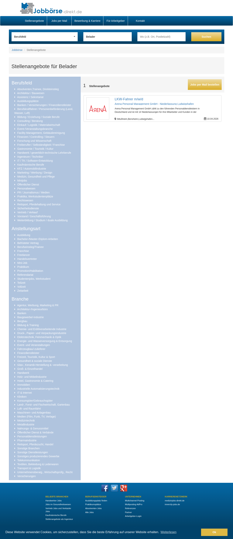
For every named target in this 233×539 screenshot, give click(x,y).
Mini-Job (22, 262)
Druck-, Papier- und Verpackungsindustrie (41, 333)
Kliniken (21, 396)
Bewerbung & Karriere (87, 20)
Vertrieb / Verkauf (27, 212)
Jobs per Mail (59, 20)
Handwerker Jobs (54, 500)
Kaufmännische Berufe (30, 164)
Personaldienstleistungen (32, 436)
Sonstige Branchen (28, 448)
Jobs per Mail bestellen (204, 84)
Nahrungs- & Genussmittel (32, 428)
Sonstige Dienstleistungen (32, 452)
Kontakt (140, 20)
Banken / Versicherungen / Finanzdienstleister (44, 105)
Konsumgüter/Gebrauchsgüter (35, 400)
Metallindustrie (25, 424)
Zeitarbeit (22, 290)
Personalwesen (26, 188)
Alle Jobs (89, 512)
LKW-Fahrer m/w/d (129, 99)
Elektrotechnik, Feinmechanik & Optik (39, 337)
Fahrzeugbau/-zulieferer (31, 349)
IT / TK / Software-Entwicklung (35, 160)
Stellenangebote (34, 20)
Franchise (23, 250)
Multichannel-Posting (134, 500)
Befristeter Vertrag (28, 243)
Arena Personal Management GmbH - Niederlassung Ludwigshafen (154, 103)
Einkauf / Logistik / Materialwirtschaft (38, 124)
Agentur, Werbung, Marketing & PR (37, 305)
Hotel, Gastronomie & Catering (35, 380)
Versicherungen (26, 476)
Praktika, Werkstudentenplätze (35, 196)
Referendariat (25, 274)
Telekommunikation (28, 460)
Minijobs (22, 180)
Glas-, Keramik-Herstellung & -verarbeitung (42, 364)
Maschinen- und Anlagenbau (34, 412)
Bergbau (22, 321)
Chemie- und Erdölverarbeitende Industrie (41, 329)
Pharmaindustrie (26, 440)
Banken (21, 313)
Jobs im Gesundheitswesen (58, 504)
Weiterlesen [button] (168, 532)
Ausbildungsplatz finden (96, 500)
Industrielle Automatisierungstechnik (38, 388)
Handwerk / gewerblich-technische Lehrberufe (44, 152)
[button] (197, 532)
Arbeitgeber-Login (133, 516)
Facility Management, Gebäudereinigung (41, 132)
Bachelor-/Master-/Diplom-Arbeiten (37, 239)
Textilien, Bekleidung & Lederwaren (38, 464)
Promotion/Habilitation (30, 270)
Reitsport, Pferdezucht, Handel (35, 444)
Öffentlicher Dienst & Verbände (35, 432)
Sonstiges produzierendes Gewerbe (38, 456)
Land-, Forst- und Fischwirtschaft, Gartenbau (43, 404)
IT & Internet (24, 392)
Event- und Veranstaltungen (33, 345)
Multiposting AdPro (133, 504)
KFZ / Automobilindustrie (31, 168)
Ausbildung (23, 235)
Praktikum (23, 266)
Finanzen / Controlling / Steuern (35, 136)
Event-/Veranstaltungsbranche (35, 128)
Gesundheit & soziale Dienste (34, 360)
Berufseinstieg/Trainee (30, 246)
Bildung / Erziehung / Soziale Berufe (38, 116)
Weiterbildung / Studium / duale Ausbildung (42, 220)
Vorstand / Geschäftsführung (34, 216)
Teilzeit (21, 282)
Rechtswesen (25, 200)
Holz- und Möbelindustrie (31, 376)
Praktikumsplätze (93, 504)
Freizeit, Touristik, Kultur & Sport (36, 356)
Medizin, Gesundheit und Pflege (36, 176)
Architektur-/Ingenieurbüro (32, 309)
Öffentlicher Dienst (28, 184)
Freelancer (23, 254)
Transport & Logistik (29, 468)
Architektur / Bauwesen (30, 93)
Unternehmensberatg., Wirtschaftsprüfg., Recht (45, 472)
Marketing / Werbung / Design (34, 172)
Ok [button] (214, 532)
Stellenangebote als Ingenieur (59, 519)
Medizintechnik (26, 420)
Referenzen (130, 508)
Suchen (206, 36)
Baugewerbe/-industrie (30, 317)
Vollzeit (21, 286)
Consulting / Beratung (30, 120)
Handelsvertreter (27, 258)
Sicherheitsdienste (28, 208)
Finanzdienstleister (28, 352)
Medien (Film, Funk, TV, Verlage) (36, 416)
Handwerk (23, 372)
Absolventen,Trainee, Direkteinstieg (38, 89)
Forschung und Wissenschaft (34, 140)
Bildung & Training (28, 325)
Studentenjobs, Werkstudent (33, 278)
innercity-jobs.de (172, 504)
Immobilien (23, 384)
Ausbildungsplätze (28, 101)
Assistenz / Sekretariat (30, 97)
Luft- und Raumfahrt (29, 408)
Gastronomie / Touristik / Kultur (35, 148)
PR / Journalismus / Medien (33, 192)
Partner (128, 512)
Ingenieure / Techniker (30, 156)
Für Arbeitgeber (116, 20)
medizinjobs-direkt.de (174, 500)
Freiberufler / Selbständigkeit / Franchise (41, 144)
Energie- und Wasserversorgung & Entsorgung (44, 341)
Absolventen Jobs (93, 508)
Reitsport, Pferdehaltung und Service (38, 204)
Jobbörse (17, 49)
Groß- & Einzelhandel (30, 368)
